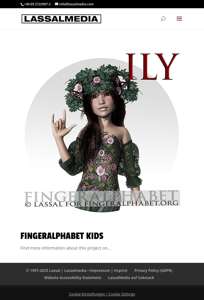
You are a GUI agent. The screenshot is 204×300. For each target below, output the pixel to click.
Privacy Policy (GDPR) (153, 270)
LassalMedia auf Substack (131, 277)
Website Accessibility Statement (72, 277)
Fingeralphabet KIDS (61, 236)
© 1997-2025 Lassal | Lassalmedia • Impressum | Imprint (77, 270)
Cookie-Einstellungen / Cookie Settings (102, 294)
